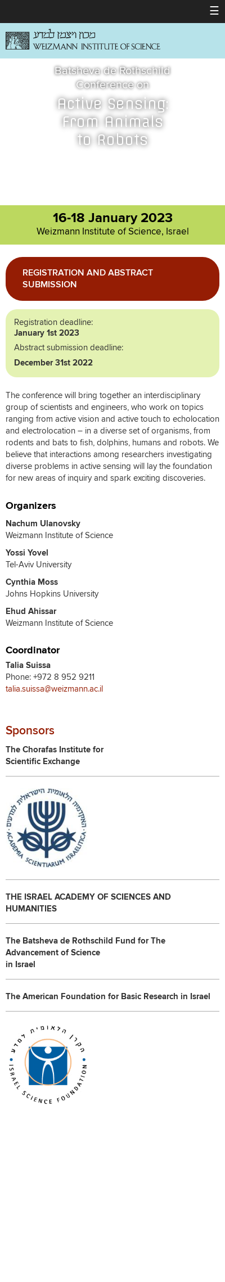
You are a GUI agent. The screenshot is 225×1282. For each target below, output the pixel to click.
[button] (214, 11)
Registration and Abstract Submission (87, 279)
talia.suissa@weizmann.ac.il (54, 689)
